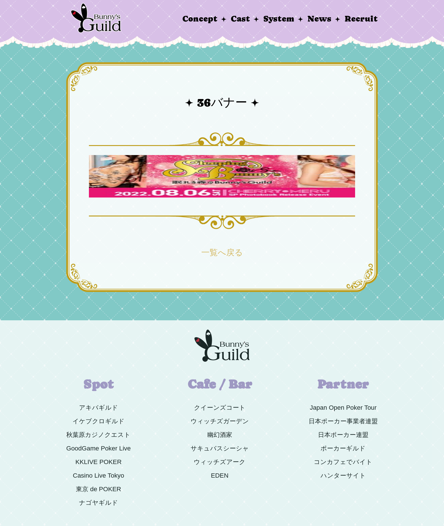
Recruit (361, 18)
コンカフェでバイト (343, 461)
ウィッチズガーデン (220, 421)
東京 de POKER (98, 489)
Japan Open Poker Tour (343, 407)
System (278, 18)
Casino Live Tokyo (98, 475)
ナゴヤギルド (98, 502)
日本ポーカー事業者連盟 (343, 421)
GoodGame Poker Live (98, 448)
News (319, 18)
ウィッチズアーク (220, 461)
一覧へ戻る (222, 252)
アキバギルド (98, 407)
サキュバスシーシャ (220, 448)
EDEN (220, 475)
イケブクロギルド (98, 421)
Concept (199, 18)
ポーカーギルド (343, 448)
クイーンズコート (220, 407)
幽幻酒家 (219, 434)
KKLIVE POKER (98, 461)
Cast (240, 18)
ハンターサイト (343, 475)
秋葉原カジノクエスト (98, 434)
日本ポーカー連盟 (343, 434)
